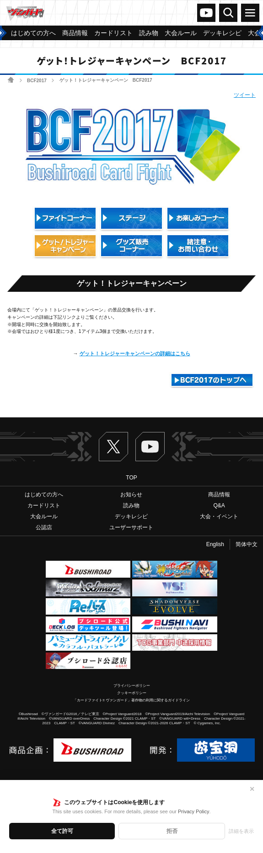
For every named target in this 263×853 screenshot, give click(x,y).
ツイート (245, 95)
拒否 (171, 831)
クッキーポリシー (131, 693)
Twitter (113, 446)
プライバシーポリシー (131, 686)
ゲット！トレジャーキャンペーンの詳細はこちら (135, 353)
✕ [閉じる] (252, 789)
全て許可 (62, 831)
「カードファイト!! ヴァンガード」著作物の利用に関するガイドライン (131, 700)
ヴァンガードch (206, 13)
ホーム (10, 79)
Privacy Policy (193, 811)
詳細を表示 (241, 831)
